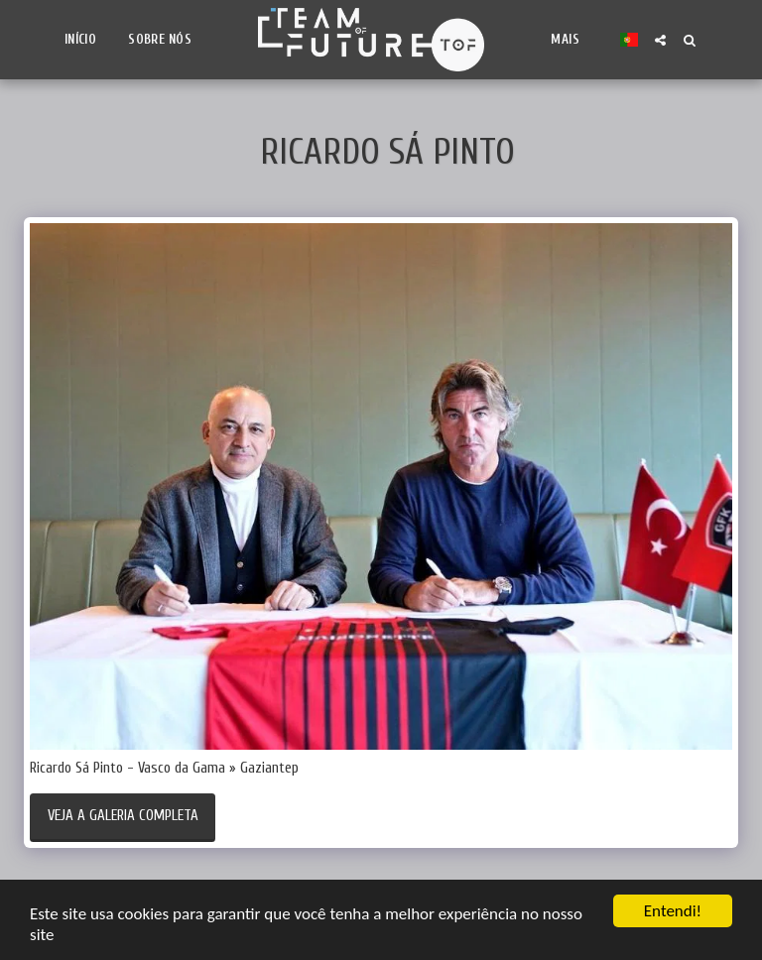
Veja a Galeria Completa (123, 815)
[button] (660, 40)
